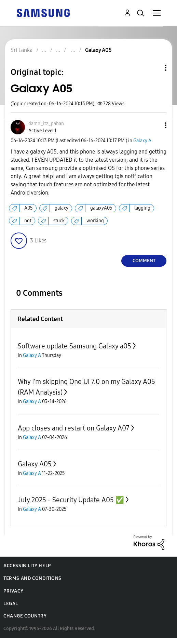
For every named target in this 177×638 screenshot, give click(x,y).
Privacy (13, 591)
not (27, 221)
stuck (59, 221)
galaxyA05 (101, 208)
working (95, 221)
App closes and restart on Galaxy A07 (74, 428)
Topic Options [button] (154, 68)
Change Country (24, 616)
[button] (154, 125)
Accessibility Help (27, 566)
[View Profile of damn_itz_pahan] (46, 124)
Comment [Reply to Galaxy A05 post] (144, 261)
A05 (28, 208)
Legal (10, 604)
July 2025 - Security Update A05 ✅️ (71, 500)
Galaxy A (142, 141)
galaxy (61, 208)
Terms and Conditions (32, 578)
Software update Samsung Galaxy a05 (74, 346)
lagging (142, 208)
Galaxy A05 (35, 464)
